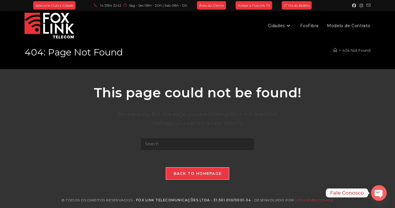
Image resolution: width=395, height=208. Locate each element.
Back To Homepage (198, 173)
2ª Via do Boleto (297, 5)
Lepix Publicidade (314, 200)
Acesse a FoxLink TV (254, 5)
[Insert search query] (197, 144)
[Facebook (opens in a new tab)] (354, 5)
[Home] (335, 50)
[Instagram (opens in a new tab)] (361, 5)
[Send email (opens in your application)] (367, 5)
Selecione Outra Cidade (54, 5)
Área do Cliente (211, 5)
